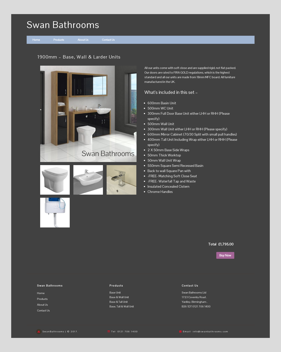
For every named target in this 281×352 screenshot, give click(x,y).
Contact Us (108, 40)
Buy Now (225, 255)
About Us (83, 40)
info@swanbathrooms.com (210, 331)
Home (36, 40)
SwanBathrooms (53, 331)
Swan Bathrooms (63, 25)
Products (58, 40)
